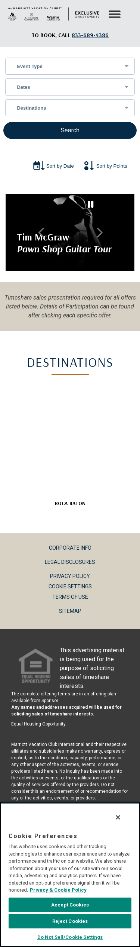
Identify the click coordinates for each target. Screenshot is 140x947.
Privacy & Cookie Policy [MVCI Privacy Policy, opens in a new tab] (57, 891)
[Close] (119, 818)
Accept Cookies (70, 906)
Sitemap (70, 611)
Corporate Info (70, 548)
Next (98, 232)
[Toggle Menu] (115, 14)
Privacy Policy (70, 576)
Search (70, 130)
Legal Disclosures (70, 562)
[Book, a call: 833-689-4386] (90, 35)
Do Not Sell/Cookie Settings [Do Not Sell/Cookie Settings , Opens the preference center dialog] (70, 938)
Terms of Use (70, 597)
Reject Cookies (70, 922)
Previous (41, 232)
